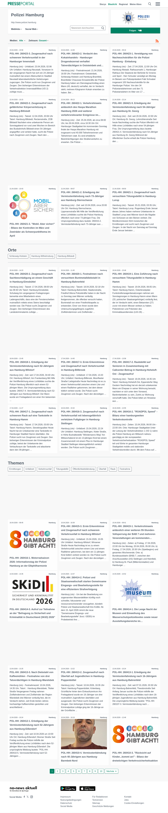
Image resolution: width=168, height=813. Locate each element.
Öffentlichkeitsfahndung (87, 470)
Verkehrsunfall (46, 470)
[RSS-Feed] (157, 41)
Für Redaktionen (100, 797)
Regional (123, 4)
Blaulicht (112, 4)
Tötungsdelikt (64, 470)
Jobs (126, 800)
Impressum (65, 797)
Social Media (66, 807)
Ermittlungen (15, 470)
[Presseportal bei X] (27, 797)
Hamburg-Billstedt (67, 256)
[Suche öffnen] (149, 4)
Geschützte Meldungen (103, 807)
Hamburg (51, 50)
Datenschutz (66, 803)
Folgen (135, 31)
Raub (117, 470)
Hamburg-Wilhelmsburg (43, 256)
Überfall (106, 470)
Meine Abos (135, 4)
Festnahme (130, 470)
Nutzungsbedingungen (70, 800)
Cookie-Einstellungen (134, 803)
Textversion (97, 800)
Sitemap (96, 803)
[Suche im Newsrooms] (88, 28)
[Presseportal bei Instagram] (31, 797)
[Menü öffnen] (157, 4)
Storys (103, 4)
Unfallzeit (30, 470)
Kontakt (127, 797)
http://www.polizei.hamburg (23, 22)
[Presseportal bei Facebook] (23, 797)
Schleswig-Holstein (18, 256)
